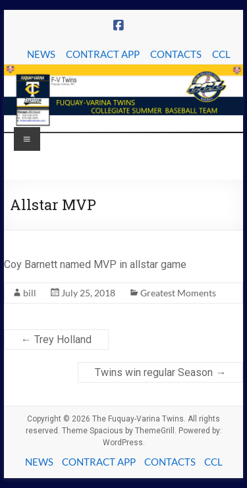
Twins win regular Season (160, 372)
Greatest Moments (178, 292)
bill (29, 292)
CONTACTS (176, 54)
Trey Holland (56, 339)
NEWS (41, 54)
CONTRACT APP (103, 54)
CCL (221, 54)
